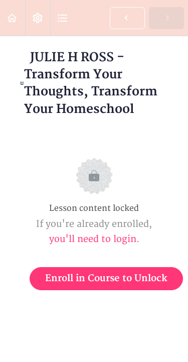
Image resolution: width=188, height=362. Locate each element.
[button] (12, 18)
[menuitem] (37, 18)
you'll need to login (92, 239)
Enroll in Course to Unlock (106, 278)
